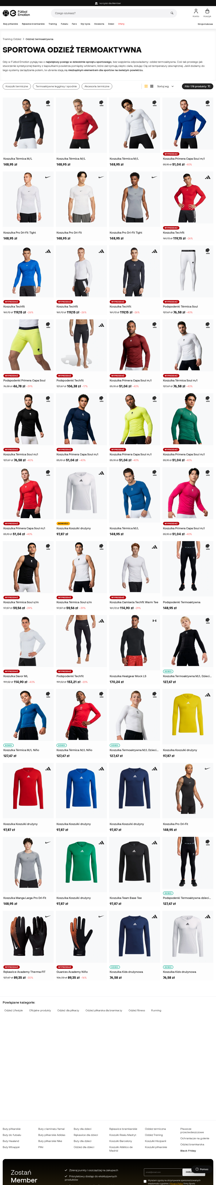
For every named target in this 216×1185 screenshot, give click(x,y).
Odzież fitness (137, 1010)
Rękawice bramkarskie (33, 24)
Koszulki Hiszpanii (155, 1140)
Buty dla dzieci (82, 1128)
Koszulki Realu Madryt (122, 1134)
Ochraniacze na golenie (194, 1138)
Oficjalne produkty (40, 1010)
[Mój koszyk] (207, 13)
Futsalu (64, 24)
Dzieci (111, 24)
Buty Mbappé (11, 1147)
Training (53, 24)
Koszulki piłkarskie (156, 1147)
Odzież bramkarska (192, 1144)
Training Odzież (12, 39)
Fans (74, 24)
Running (156, 1010)
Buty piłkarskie (10, 24)
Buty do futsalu (12, 1134)
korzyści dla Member (108, 3)
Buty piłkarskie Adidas (51, 1134)
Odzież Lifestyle (13, 1010)
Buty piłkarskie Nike (50, 1140)
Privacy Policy (176, 1183)
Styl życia (85, 24)
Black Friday (188, 1150)
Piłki (40, 1147)
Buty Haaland (11, 1140)
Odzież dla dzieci (84, 1147)
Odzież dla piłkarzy (68, 1010)
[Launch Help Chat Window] (202, 1169)
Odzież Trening (154, 1134)
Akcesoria (99, 24)
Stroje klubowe (205, 24)
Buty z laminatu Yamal (51, 1128)
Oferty (121, 24)
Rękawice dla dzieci (86, 1134)
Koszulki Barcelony (120, 1140)
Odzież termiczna (155, 1128)
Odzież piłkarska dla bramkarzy (104, 1010)
